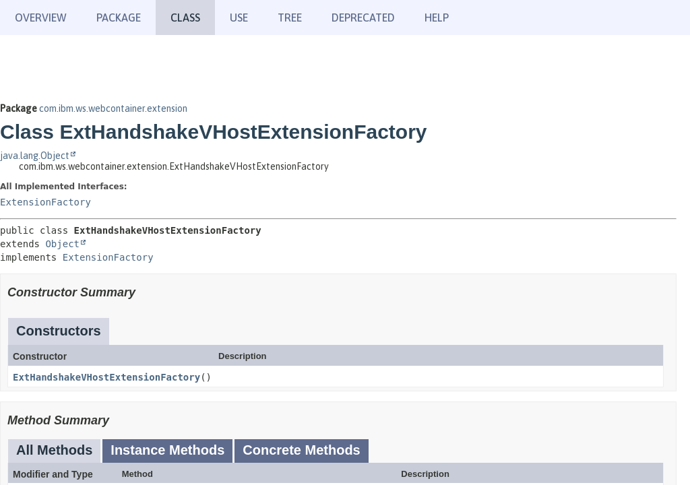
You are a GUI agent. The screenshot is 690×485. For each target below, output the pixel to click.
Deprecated (363, 17)
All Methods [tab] (54, 450)
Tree (290, 17)
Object (62, 243)
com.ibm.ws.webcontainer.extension (113, 108)
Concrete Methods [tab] (301, 450)
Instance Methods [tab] (167, 450)
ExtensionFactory (45, 202)
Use (239, 17)
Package (118, 17)
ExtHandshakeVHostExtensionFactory (106, 377)
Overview (41, 17)
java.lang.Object (34, 155)
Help (437, 17)
